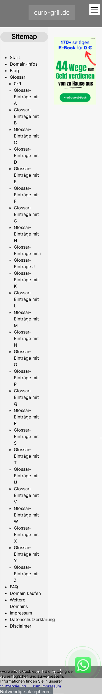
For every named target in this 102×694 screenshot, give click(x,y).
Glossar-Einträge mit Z (26, 573)
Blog (14, 70)
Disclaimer (20, 626)
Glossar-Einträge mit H (26, 234)
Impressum (21, 613)
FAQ (14, 586)
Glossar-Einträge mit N (26, 338)
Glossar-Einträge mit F (26, 194)
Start (15, 57)
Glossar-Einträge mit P (26, 377)
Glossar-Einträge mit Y (26, 554)
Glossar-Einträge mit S (26, 436)
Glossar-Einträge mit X (26, 534)
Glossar (17, 77)
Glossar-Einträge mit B (26, 116)
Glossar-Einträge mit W (26, 515)
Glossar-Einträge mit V (26, 495)
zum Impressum (47, 686)
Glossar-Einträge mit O (26, 358)
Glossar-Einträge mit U (26, 475)
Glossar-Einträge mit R (26, 417)
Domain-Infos (24, 64)
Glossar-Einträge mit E (26, 175)
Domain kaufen (25, 593)
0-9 (17, 83)
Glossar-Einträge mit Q (26, 397)
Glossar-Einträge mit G (26, 214)
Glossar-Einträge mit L (26, 299)
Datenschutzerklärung (32, 619)
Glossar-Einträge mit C (26, 136)
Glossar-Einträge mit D (26, 155)
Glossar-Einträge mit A (26, 96)
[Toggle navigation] (94, 9)
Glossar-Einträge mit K (26, 279)
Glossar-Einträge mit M (26, 319)
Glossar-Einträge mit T (26, 456)
